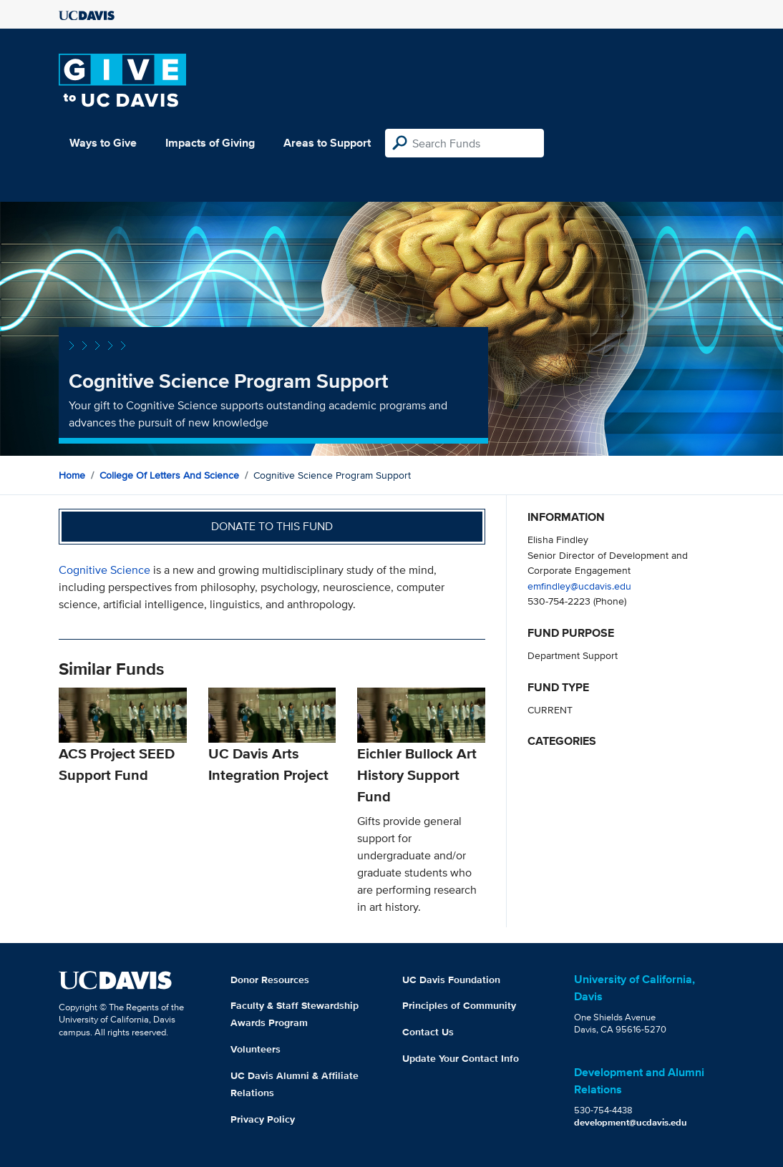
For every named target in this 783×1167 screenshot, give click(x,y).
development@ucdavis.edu (630, 1122)
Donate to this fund (272, 526)
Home (72, 475)
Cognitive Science (106, 570)
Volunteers (255, 1049)
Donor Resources (269, 979)
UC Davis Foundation (451, 979)
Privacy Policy (262, 1119)
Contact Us (428, 1032)
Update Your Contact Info (460, 1058)
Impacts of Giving (210, 143)
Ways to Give (103, 143)
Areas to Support (327, 143)
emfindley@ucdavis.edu (579, 585)
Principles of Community (459, 1005)
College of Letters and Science (169, 475)
